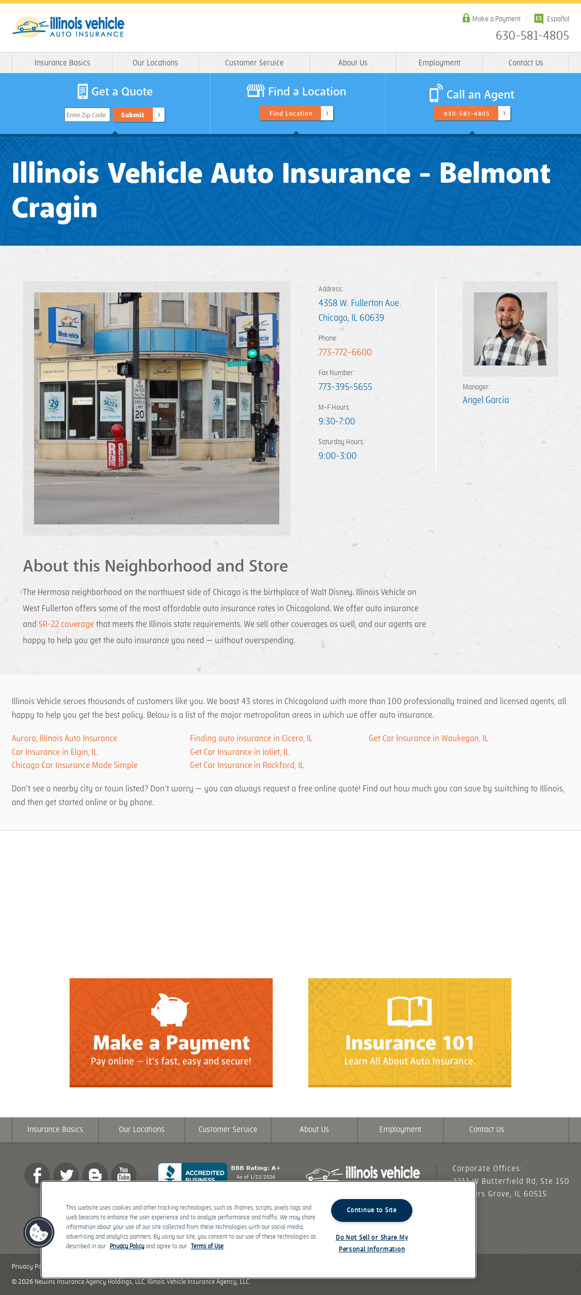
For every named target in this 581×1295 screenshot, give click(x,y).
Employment (439, 63)
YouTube (124, 1175)
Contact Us (525, 63)
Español (558, 19)
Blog (95, 1175)
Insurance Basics (62, 63)
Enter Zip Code (86, 115)
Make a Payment (496, 19)
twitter (66, 1175)
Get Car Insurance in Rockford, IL (247, 765)
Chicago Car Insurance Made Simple (75, 765)
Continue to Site (372, 1210)
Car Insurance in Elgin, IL (54, 752)
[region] (258, 1230)
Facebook (37, 1175)
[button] (39, 1232)
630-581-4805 (532, 36)
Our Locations (155, 63)
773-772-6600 (345, 352)
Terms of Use (207, 1246)
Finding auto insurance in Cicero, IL (251, 738)
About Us (353, 63)
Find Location (291, 114)
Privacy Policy (31, 1266)
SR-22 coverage (66, 624)
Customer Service (254, 63)
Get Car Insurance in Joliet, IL (239, 752)
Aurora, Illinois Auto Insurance (64, 738)
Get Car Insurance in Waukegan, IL (428, 738)
